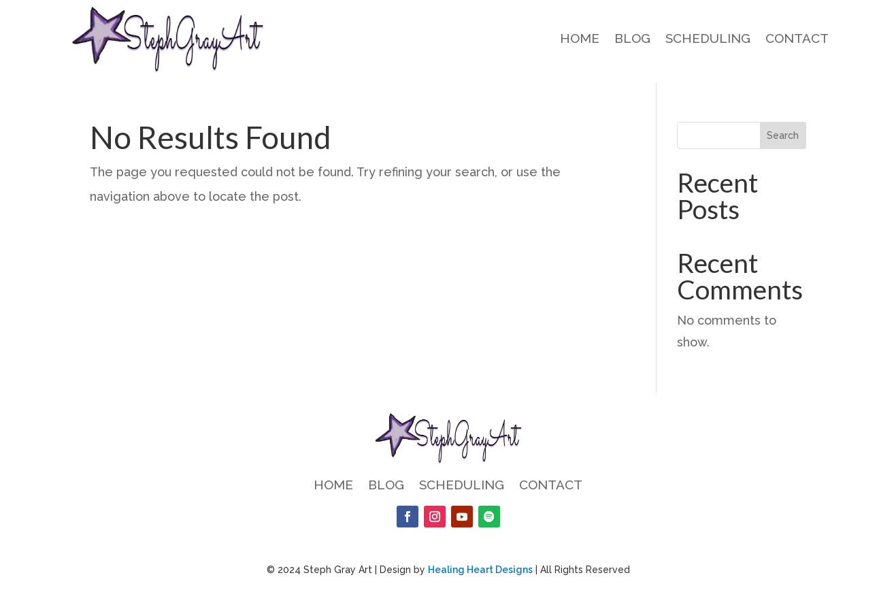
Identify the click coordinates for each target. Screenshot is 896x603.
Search (783, 135)
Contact (797, 39)
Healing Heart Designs (480, 569)
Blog (632, 39)
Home (579, 39)
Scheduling (707, 39)
